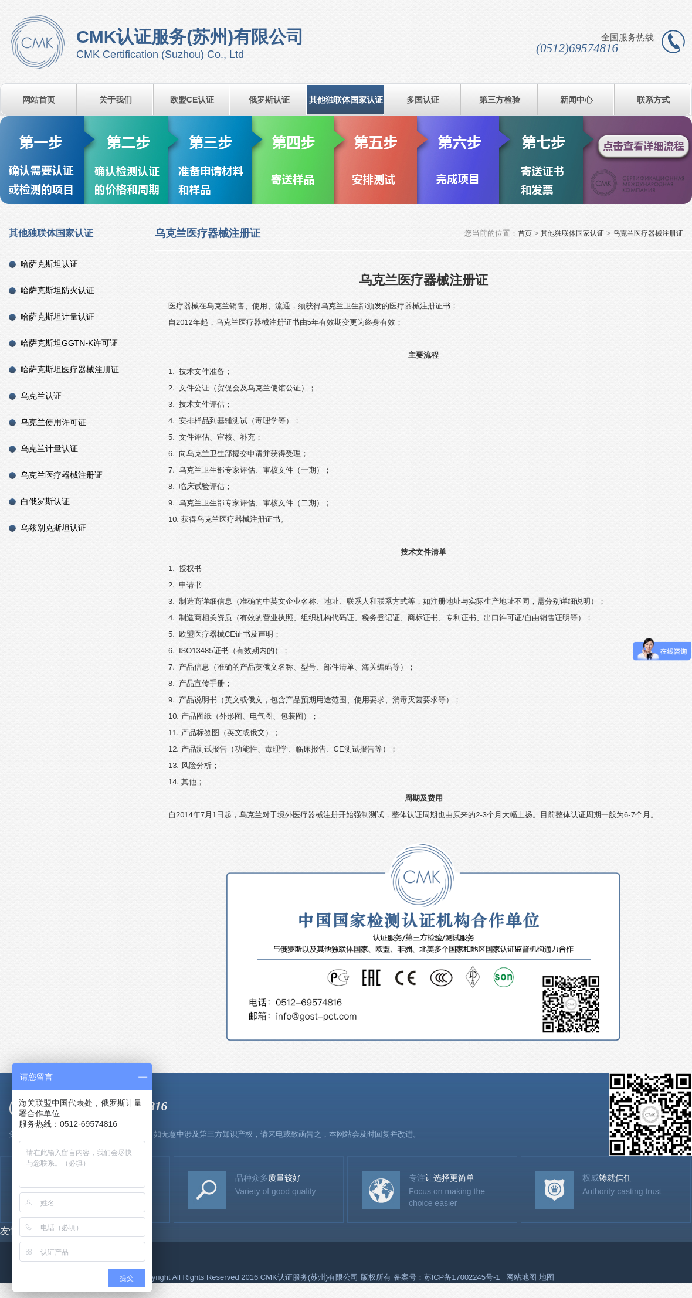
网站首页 (38, 99)
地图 (546, 1277)
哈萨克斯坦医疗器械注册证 (70, 369)
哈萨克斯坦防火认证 (57, 290)
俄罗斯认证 (269, 99)
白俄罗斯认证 (45, 501)
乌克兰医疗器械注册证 (62, 475)
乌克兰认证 (41, 395)
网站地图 (521, 1277)
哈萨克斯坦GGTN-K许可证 (69, 343)
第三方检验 (499, 99)
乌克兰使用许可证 (53, 422)
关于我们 (115, 99)
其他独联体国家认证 (346, 99)
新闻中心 (576, 99)
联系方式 (653, 99)
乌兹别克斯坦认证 (53, 527)
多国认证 (422, 99)
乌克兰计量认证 (49, 448)
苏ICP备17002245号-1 (463, 1277)
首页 (525, 233)
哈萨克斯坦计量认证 (57, 316)
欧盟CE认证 (192, 99)
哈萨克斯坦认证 (49, 264)
